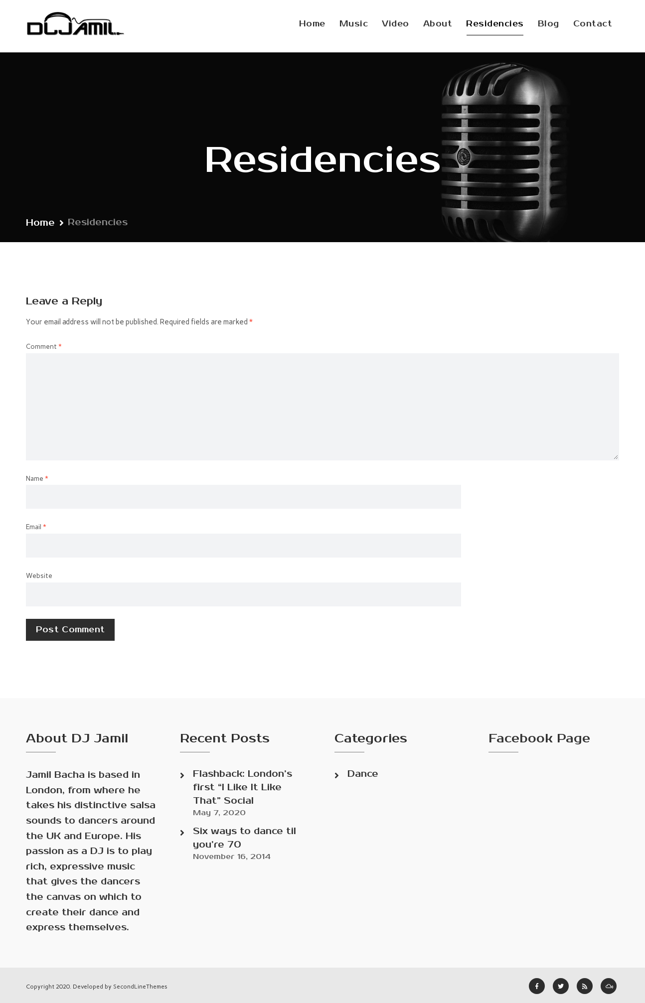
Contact (593, 24)
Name (37, 478)
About (438, 24)
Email (36, 527)
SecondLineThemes (140, 986)
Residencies (495, 24)
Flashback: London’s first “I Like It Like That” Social (242, 787)
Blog (548, 24)
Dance (362, 773)
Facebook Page (539, 738)
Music (353, 24)
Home (312, 24)
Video (395, 24)
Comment (44, 346)
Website (39, 575)
